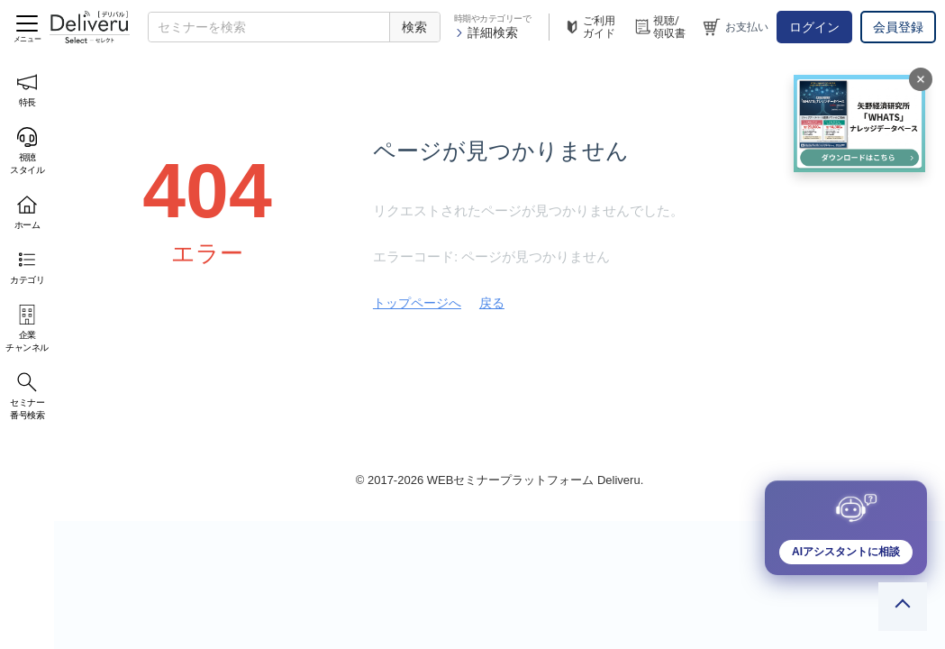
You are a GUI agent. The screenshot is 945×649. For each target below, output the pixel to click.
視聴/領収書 (659, 27)
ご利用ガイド (589, 27)
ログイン (814, 27)
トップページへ (417, 303)
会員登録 (898, 27)
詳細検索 (486, 32)
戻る (491, 303)
